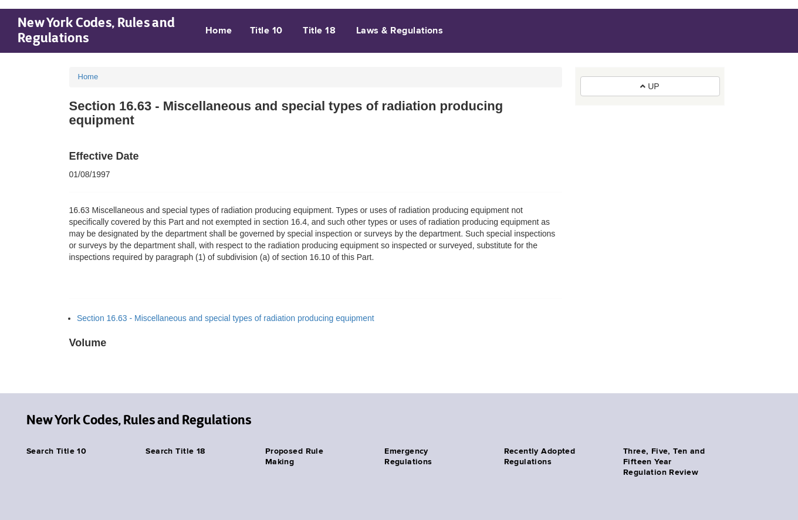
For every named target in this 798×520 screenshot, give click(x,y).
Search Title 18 (175, 451)
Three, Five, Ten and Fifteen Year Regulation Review (664, 462)
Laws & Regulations (400, 31)
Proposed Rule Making (294, 456)
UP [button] (649, 86)
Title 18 (319, 31)
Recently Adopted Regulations (540, 456)
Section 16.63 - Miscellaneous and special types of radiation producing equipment (225, 318)
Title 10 (266, 31)
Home (218, 31)
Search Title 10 (56, 451)
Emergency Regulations (408, 456)
